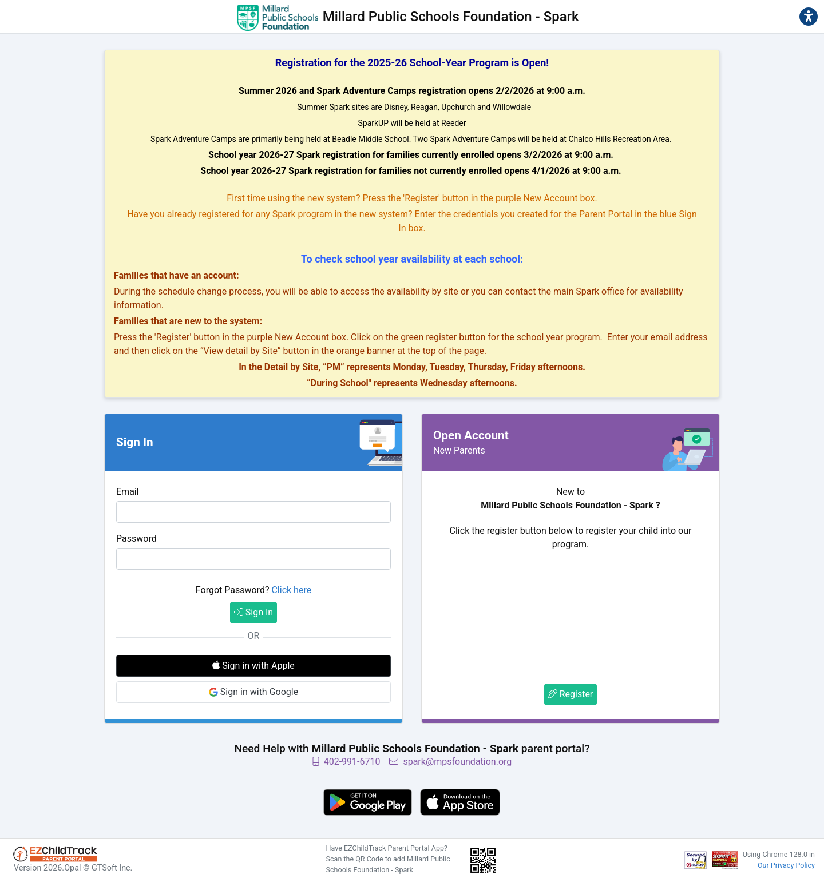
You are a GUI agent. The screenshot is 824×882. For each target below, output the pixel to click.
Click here (291, 590)
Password (136, 538)
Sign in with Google (253, 691)
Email (127, 491)
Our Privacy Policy (786, 865)
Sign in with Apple (253, 665)
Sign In (253, 612)
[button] (808, 16)
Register (570, 694)
